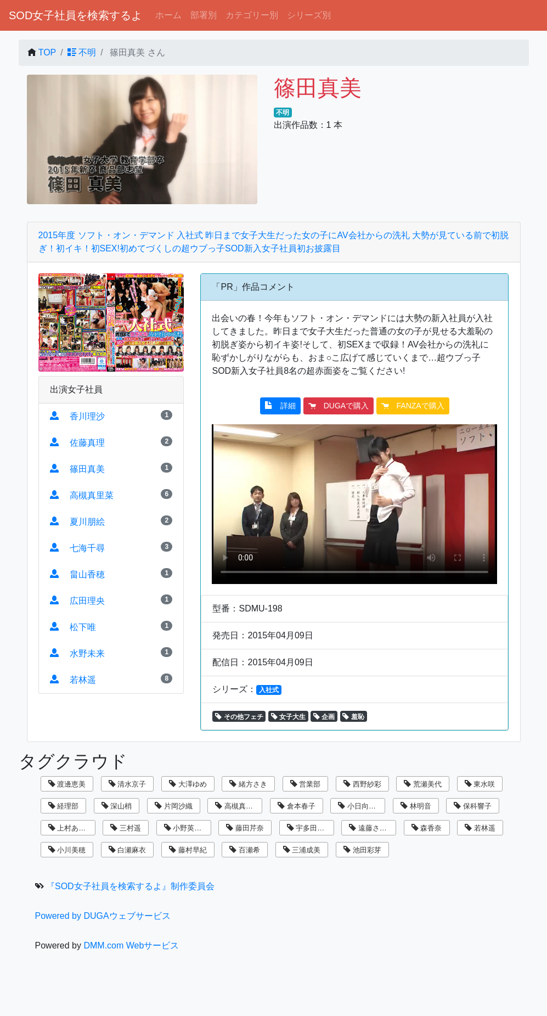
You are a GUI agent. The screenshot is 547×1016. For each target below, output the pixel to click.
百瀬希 (244, 850)
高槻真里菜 (237, 806)
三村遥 (125, 828)
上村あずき (70, 828)
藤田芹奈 (245, 828)
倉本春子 (296, 806)
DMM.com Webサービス (131, 945)
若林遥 (480, 828)
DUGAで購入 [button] (338, 405)
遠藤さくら (371, 828)
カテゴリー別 (251, 15)
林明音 (416, 806)
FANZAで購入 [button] (412, 405)
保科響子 (473, 806)
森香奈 (426, 828)
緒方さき (248, 784)
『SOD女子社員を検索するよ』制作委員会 (130, 886)
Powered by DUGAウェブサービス (103, 915)
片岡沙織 (174, 806)
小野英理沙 (186, 828)
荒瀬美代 (423, 784)
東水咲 (480, 784)
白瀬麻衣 (127, 850)
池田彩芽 (362, 850)
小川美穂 (67, 850)
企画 (324, 717)
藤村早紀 (188, 850)
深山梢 (116, 806)
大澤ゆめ (188, 784)
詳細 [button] (280, 405)
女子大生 (288, 717)
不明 (81, 52)
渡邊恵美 (67, 784)
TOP (47, 52)
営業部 (305, 784)
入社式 (269, 690)
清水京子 (127, 784)
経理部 (63, 806)
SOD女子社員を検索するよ (75, 15)
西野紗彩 (362, 784)
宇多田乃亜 (309, 828)
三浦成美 (302, 850)
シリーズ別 (309, 15)
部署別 (203, 15)
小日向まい (360, 806)
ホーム (168, 15)
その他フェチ (239, 717)
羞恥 (353, 717)
